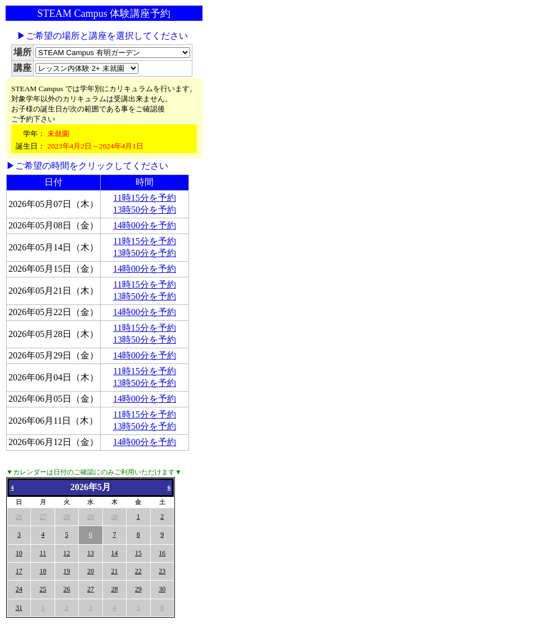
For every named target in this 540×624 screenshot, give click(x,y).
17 (19, 571)
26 (19, 516)
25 (42, 589)
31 (19, 608)
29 (90, 516)
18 (42, 571)
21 (114, 571)
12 (67, 553)
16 (162, 553)
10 (19, 553)
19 (67, 571)
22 (138, 571)
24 (19, 589)
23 (162, 571)
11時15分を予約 (144, 198)
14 (114, 553)
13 (90, 553)
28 (67, 516)
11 (42, 553)
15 (138, 553)
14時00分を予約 (144, 225)
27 (42, 516)
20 (90, 571)
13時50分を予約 (144, 209)
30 (114, 516)
